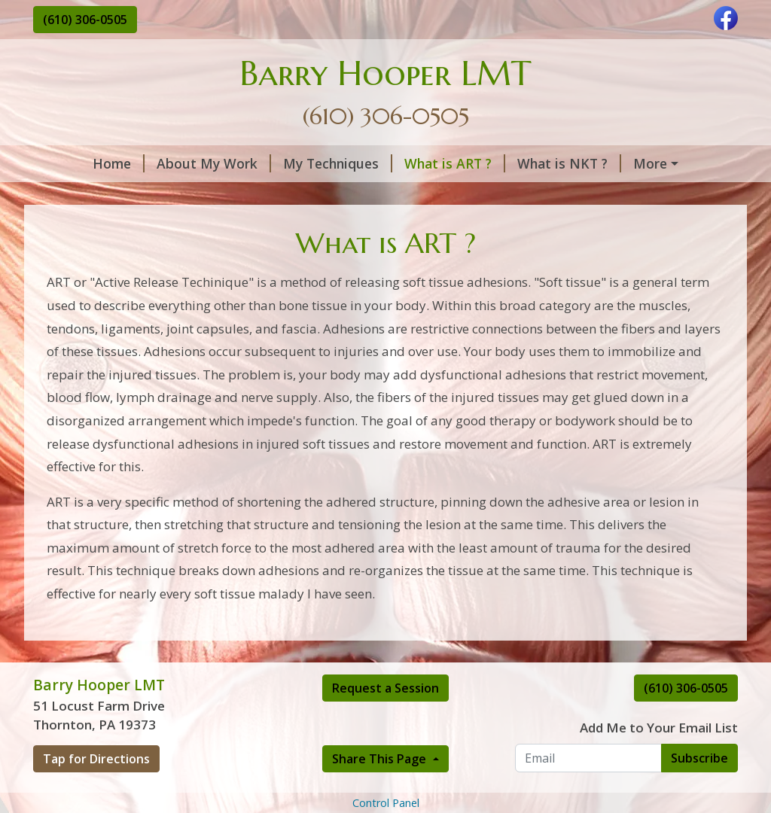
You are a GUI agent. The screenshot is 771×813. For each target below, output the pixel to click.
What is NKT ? (522, 163)
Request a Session (385, 751)
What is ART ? (407, 163)
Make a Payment (198, 227)
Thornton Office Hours (124, 196)
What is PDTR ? (641, 163)
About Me (634, 196)
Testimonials (262, 196)
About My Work (166, 163)
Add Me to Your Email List (659, 791)
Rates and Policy (381, 196)
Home (71, 163)
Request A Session (518, 196)
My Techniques (290, 163)
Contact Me (89, 227)
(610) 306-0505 (85, 19)
